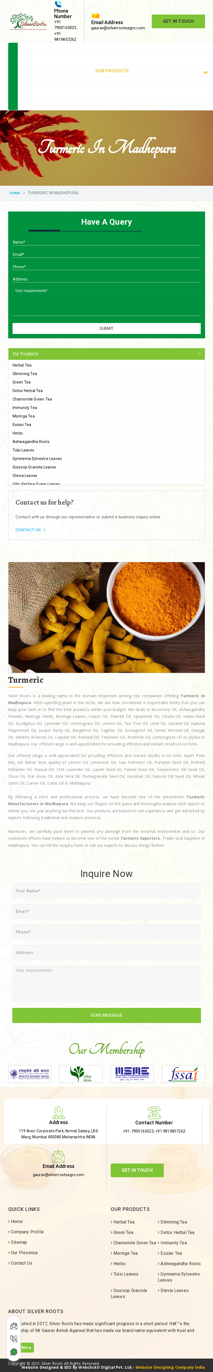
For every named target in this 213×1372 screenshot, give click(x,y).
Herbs (18, 433)
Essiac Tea (22, 424)
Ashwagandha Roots (31, 441)
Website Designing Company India (170, 1367)
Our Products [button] (25, 353)
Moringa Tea (24, 416)
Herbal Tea (22, 365)
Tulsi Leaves (23, 450)
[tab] (106, 354)
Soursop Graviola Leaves (34, 467)
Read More (21, 1347)
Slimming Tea (25, 373)
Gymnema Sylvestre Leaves (37, 458)
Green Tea (22, 382)
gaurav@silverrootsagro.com (118, 27)
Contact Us (31, 530)
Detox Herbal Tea (28, 390)
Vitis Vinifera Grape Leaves (36, 484)
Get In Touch (178, 21)
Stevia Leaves (25, 475)
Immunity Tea (25, 407)
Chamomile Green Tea (32, 399)
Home (15, 193)
